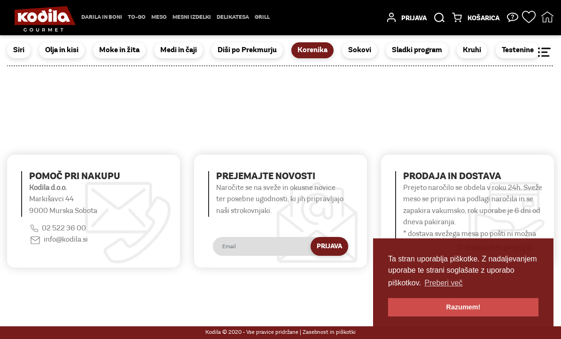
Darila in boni (101, 17)
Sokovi (359, 50)
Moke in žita (119, 50)
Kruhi (472, 50)
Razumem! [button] (463, 307)
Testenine (518, 50)
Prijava (329, 246)
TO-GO (137, 17)
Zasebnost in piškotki (329, 332)
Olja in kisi (61, 50)
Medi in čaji (178, 50)
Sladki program (417, 50)
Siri (18, 50)
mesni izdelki (191, 17)
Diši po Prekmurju (247, 50)
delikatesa (233, 17)
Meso (159, 17)
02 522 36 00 (64, 228)
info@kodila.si (66, 240)
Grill (262, 17)
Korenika (312, 50)
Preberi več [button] (444, 283)
